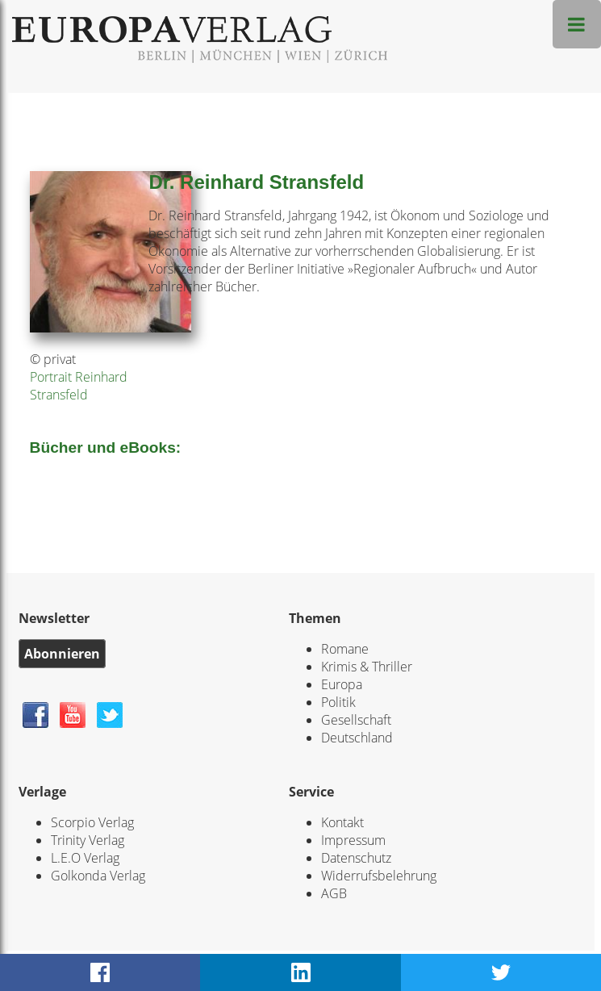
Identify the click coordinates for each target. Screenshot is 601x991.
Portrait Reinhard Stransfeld (78, 386)
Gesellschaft (356, 720)
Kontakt (342, 822)
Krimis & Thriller (366, 666)
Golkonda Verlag (98, 875)
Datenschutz (356, 858)
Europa (341, 684)
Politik (338, 702)
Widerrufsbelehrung (378, 875)
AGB (334, 893)
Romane (345, 649)
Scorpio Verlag (92, 822)
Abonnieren (62, 654)
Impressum (353, 840)
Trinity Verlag (87, 840)
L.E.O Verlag (85, 858)
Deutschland (357, 737)
